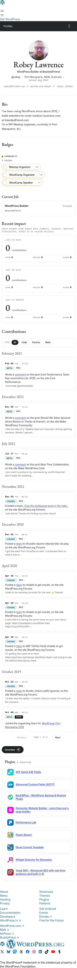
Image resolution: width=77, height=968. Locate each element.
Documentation (10, 912)
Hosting (5, 899)
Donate (45, 916)
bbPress (7, 933)
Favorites (13, 749)
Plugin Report (24, 834)
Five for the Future (51, 920)
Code (24, 342)
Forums (36, 342)
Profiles (8, 26)
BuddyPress (9, 937)
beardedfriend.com (16, 86)
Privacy (5, 903)
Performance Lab (26, 822)
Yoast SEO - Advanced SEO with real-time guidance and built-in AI (40, 872)
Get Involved (47, 908)
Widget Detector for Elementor (34, 859)
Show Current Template (30, 846)
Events (43, 912)
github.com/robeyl (43, 86)
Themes (44, 895)
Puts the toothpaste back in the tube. (46, 505)
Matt (4, 929)
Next (57, 737)
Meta (47, 342)
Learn (4, 908)
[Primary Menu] (69, 26)
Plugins (44, 899)
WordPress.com (12, 925)
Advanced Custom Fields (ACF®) (35, 784)
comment (20, 374)
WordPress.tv (10, 920)
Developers (7, 916)
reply (19, 543)
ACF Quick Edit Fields (28, 771)
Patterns (44, 903)
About (4, 891)
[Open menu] (2, 11)
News (4, 895)
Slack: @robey (65, 86)
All (15, 342)
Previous (21, 737)
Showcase (46, 891)
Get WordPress (10, 19)
